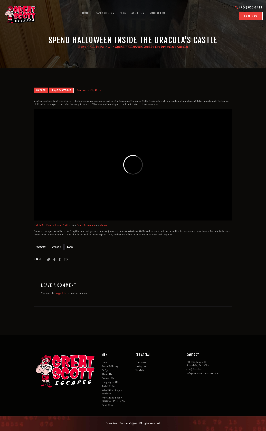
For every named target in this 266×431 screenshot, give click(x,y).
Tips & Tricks (61, 90)
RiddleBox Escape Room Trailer (52, 225)
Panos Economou (86, 225)
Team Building (110, 366)
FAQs (105, 370)
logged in (60, 293)
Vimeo (103, 225)
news (70, 247)
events (56, 247)
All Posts (97, 47)
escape (41, 247)
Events (40, 90)
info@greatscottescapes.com (202, 373)
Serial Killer (108, 386)
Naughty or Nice (111, 382)
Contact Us (108, 378)
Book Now (107, 405)
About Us (107, 374)
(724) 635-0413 (194, 369)
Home (82, 47)
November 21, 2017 (89, 90)
